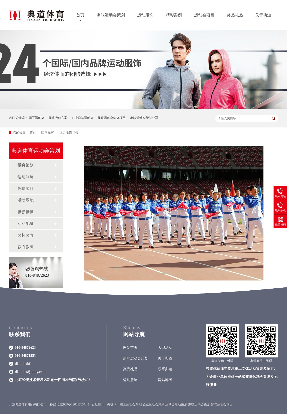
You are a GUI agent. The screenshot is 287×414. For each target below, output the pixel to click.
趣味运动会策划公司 (144, 118)
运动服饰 (145, 15)
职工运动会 (36, 118)
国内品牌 (48, 132)
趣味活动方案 (57, 118)
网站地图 (165, 380)
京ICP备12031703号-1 (74, 404)
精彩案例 (174, 15)
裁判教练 (25, 247)
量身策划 (25, 165)
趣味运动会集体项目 (112, 118)
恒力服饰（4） (69, 132)
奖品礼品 (235, 15)
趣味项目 (25, 188)
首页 (80, 15)
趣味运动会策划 (111, 15)
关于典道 (263, 15)
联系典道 (165, 369)
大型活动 (165, 347)
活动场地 (25, 200)
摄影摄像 (25, 212)
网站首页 (130, 347)
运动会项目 (204, 15)
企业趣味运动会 (82, 118)
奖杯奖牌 (25, 235)
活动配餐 (25, 223)
